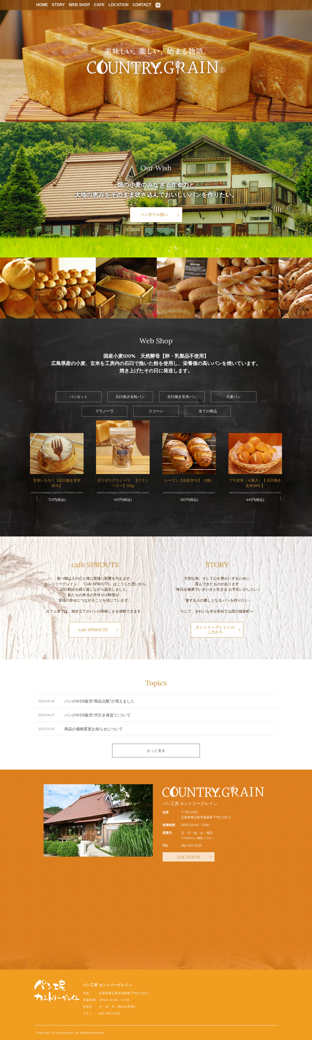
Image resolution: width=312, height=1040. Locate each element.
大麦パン (233, 396)
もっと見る (156, 750)
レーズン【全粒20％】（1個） (189, 480)
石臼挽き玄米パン (181, 396)
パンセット (78, 396)
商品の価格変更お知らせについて (93, 728)
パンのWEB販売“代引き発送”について (97, 715)
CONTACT (141, 5)
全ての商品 (208, 411)
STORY (58, 5)
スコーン (156, 411)
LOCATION (118, 5)
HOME (42, 5)
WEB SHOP (79, 5)
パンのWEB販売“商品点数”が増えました (99, 701)
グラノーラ (104, 411)
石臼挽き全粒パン (130, 396)
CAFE (99, 5)
